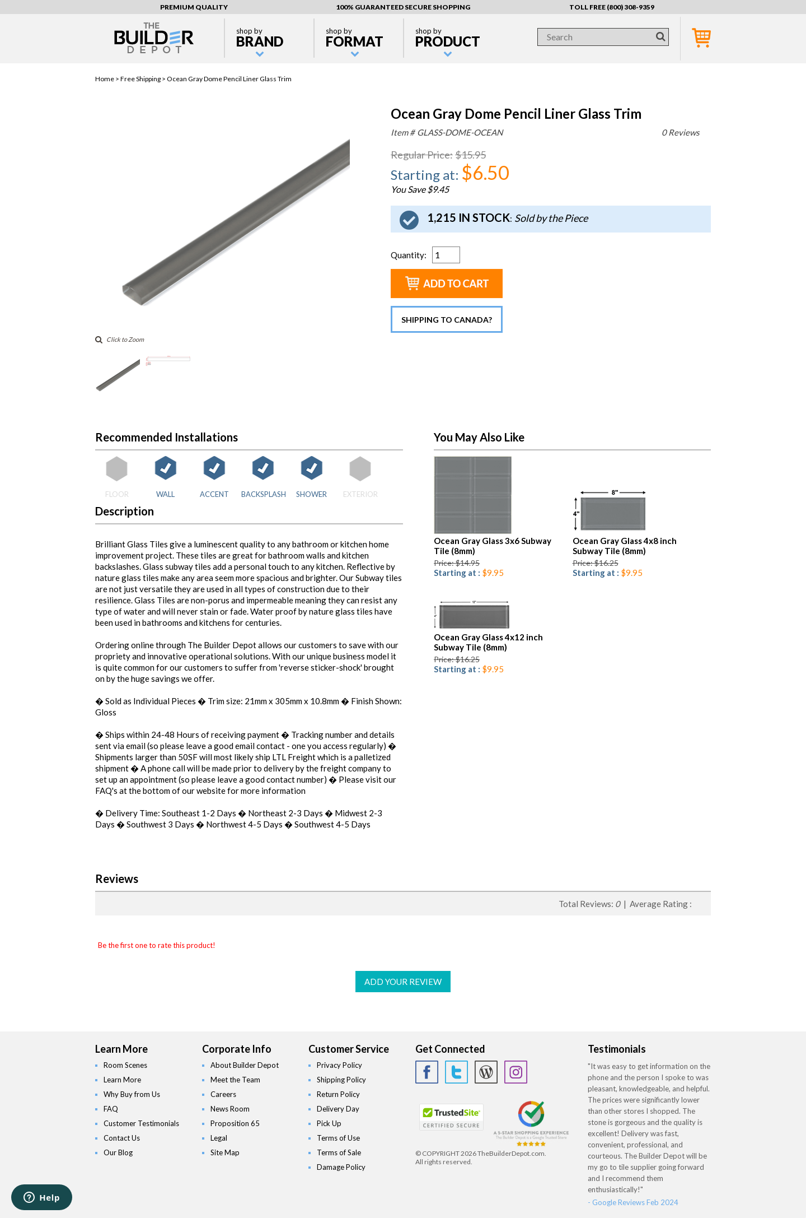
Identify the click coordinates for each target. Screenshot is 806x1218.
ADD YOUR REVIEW (403, 982)
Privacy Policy (339, 1065)
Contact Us (122, 1137)
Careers (223, 1094)
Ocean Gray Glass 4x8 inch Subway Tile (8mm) (625, 546)
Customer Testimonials (141, 1123)
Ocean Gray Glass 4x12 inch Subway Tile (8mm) (488, 642)
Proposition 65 (235, 1123)
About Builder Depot (244, 1065)
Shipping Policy (341, 1079)
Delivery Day (338, 1108)
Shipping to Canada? (446, 319)
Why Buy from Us (132, 1094)
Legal (218, 1137)
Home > (107, 79)
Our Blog (118, 1152)
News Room (230, 1108)
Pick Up (329, 1123)
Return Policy (338, 1094)
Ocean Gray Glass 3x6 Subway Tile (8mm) (492, 546)
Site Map (225, 1152)
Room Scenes (125, 1065)
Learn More (122, 1079)
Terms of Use (338, 1137)
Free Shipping (140, 79)
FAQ (111, 1108)
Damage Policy (341, 1167)
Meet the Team (235, 1079)
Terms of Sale (339, 1152)
